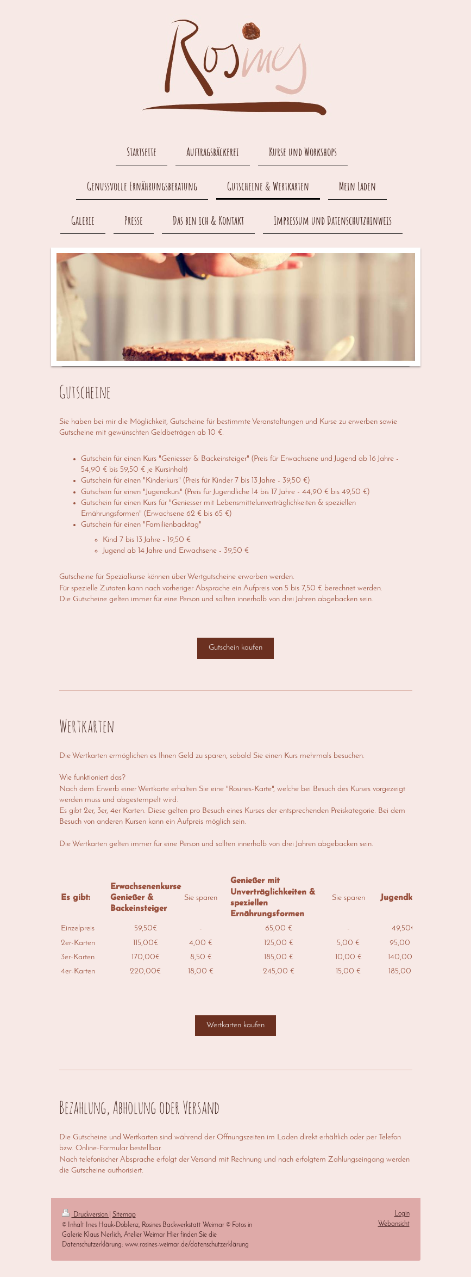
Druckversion (85, 1214)
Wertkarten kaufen (235, 1025)
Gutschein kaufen (235, 648)
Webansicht (394, 1223)
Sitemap (124, 1214)
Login (402, 1213)
